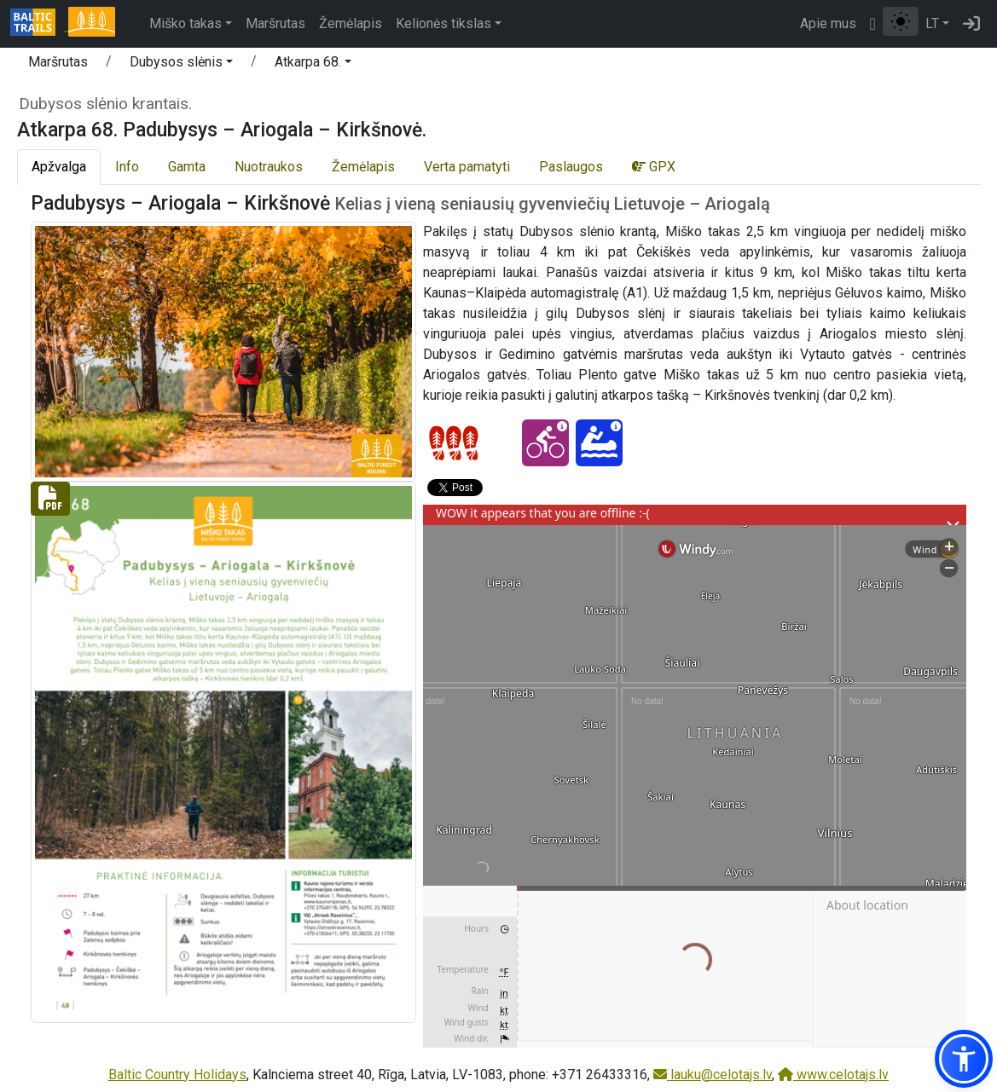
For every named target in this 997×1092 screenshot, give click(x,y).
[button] (181, 64)
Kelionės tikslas (443, 23)
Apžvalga (59, 167)
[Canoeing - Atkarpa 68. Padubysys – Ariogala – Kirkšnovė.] (599, 442)
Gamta (187, 167)
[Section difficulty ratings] (453, 443)
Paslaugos (571, 167)
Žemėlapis (350, 23)
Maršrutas (275, 23)
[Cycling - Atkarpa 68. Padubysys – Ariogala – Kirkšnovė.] (545, 442)
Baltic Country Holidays (177, 1074)
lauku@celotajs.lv (712, 1074)
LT (932, 23)
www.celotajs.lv (833, 1074)
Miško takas (185, 23)
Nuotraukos (269, 167)
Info (127, 167)
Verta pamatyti (467, 167)
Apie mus (828, 23)
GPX (653, 167)
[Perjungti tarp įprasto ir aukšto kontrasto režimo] (901, 21)
